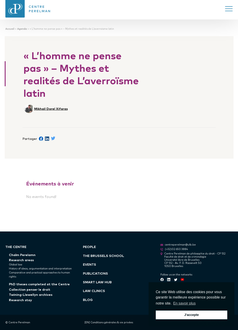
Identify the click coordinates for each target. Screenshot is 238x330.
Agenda (22, 28)
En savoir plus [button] (184, 303)
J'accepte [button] (191, 315)
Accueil (9, 28)
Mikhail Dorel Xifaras (51, 108)
